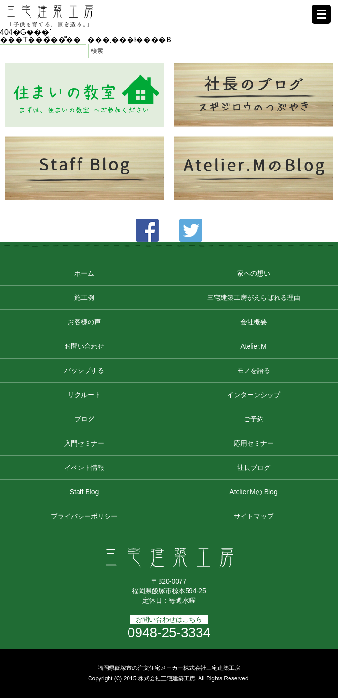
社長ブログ (253, 467)
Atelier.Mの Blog (253, 492)
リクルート (84, 395)
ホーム (84, 273)
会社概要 (253, 322)
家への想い (253, 273)
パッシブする (84, 370)
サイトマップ (254, 516)
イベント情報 (84, 467)
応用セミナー (254, 443)
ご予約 (254, 419)
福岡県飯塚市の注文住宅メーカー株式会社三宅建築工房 (169, 668)
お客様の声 (84, 322)
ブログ (84, 419)
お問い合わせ (84, 346)
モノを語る (253, 370)
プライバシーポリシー (84, 516)
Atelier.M (253, 346)
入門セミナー (84, 443)
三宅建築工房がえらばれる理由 (253, 297)
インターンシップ (253, 395)
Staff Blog (84, 492)
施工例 (84, 297)
